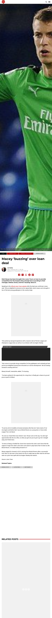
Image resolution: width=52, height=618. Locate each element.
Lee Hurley (10, 267)
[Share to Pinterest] (33, 275)
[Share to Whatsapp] (26, 275)
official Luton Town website (19, 286)
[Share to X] (22, 275)
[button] (46, 2)
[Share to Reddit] (29, 275)
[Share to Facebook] (19, 275)
